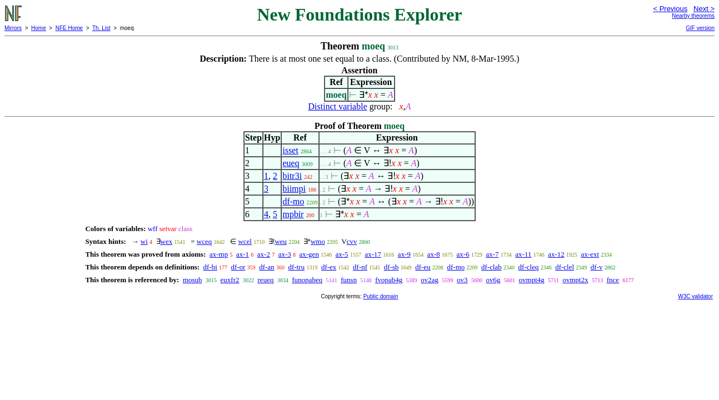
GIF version (700, 28)
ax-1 (242, 254)
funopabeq (307, 280)
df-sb (391, 267)
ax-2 (263, 254)
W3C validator (695, 296)
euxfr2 (230, 280)
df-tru (296, 267)
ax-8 (433, 254)
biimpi (294, 188)
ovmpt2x (575, 280)
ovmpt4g (532, 280)
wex (167, 241)
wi (144, 241)
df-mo (293, 201)
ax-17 (373, 254)
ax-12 (556, 254)
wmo (318, 241)
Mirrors (13, 28)
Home (38, 28)
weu (280, 241)
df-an (266, 267)
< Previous (670, 8)
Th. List (101, 28)
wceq (204, 241)
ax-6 (463, 254)
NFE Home (69, 28)
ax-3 (284, 254)
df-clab (491, 267)
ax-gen (309, 254)
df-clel (564, 267)
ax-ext (590, 254)
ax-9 (404, 254)
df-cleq (528, 267)
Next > (704, 8)
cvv (352, 241)
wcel (245, 241)
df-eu (422, 267)
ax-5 (342, 254)
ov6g (493, 280)
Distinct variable (337, 106)
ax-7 (492, 254)
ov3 (462, 280)
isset (290, 150)
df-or (238, 267)
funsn (349, 280)
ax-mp (218, 254)
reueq (266, 280)
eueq (290, 163)
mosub (192, 280)
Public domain (380, 296)
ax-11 (523, 254)
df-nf (360, 267)
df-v (597, 267)
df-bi (210, 267)
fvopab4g (388, 280)
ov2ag (429, 280)
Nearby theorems (693, 16)
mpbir (292, 214)
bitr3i (292, 176)
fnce (613, 280)
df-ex (328, 267)
